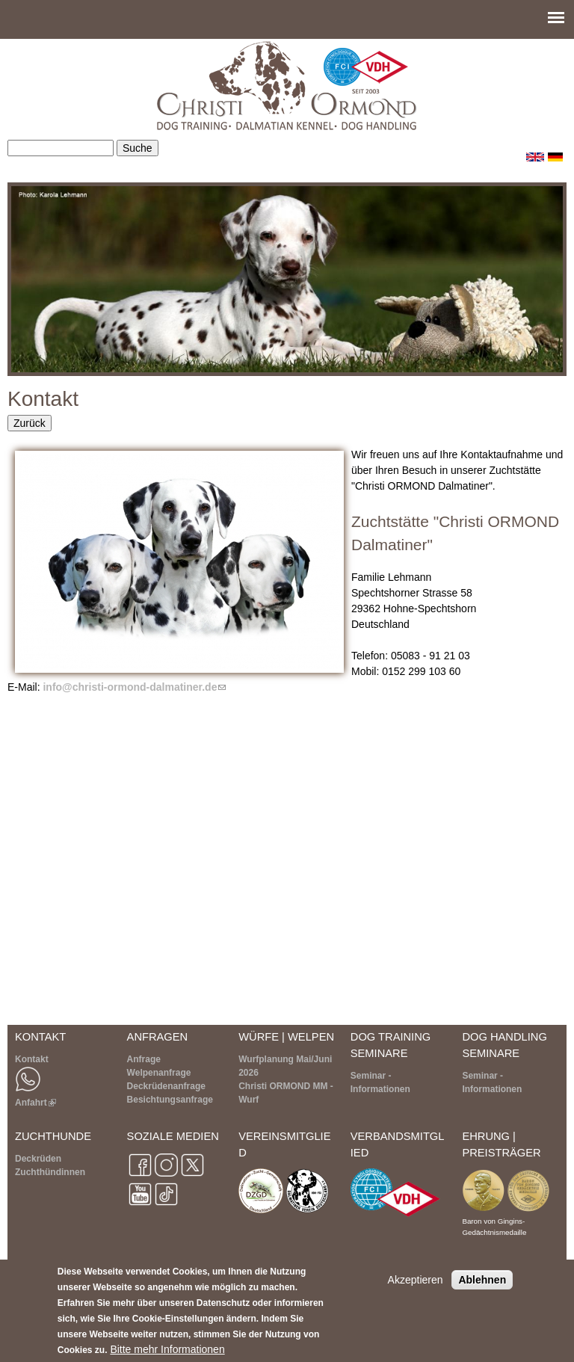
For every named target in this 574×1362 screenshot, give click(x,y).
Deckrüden (38, 1158)
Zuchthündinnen (50, 1172)
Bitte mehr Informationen (167, 1349)
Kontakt (32, 1059)
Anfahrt (35, 1102)
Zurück (29, 423)
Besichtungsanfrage (170, 1099)
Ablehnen (482, 1280)
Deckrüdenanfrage (166, 1086)
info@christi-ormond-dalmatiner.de (134, 687)
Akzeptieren (415, 1280)
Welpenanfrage (159, 1072)
